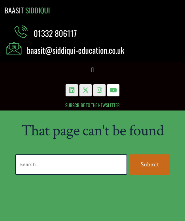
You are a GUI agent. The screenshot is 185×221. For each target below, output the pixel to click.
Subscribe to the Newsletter (92, 105)
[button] (92, 70)
